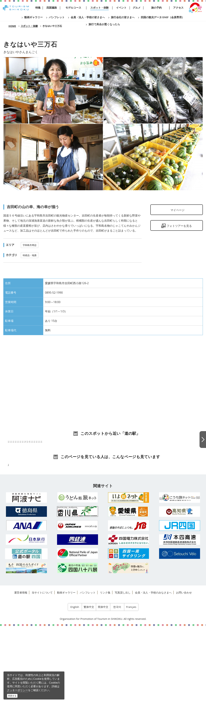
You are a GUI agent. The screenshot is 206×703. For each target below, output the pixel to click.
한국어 (117, 684)
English (74, 684)
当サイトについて (42, 669)
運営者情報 (20, 669)
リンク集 (105, 669)
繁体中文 (89, 684)
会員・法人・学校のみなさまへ (153, 669)
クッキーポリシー (17, 690)
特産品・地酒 (29, 255)
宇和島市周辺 (29, 245)
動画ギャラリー (66, 669)
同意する (12, 695)
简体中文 (103, 684)
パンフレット (88, 669)
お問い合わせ (184, 669)
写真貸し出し (123, 669)
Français (131, 684)
